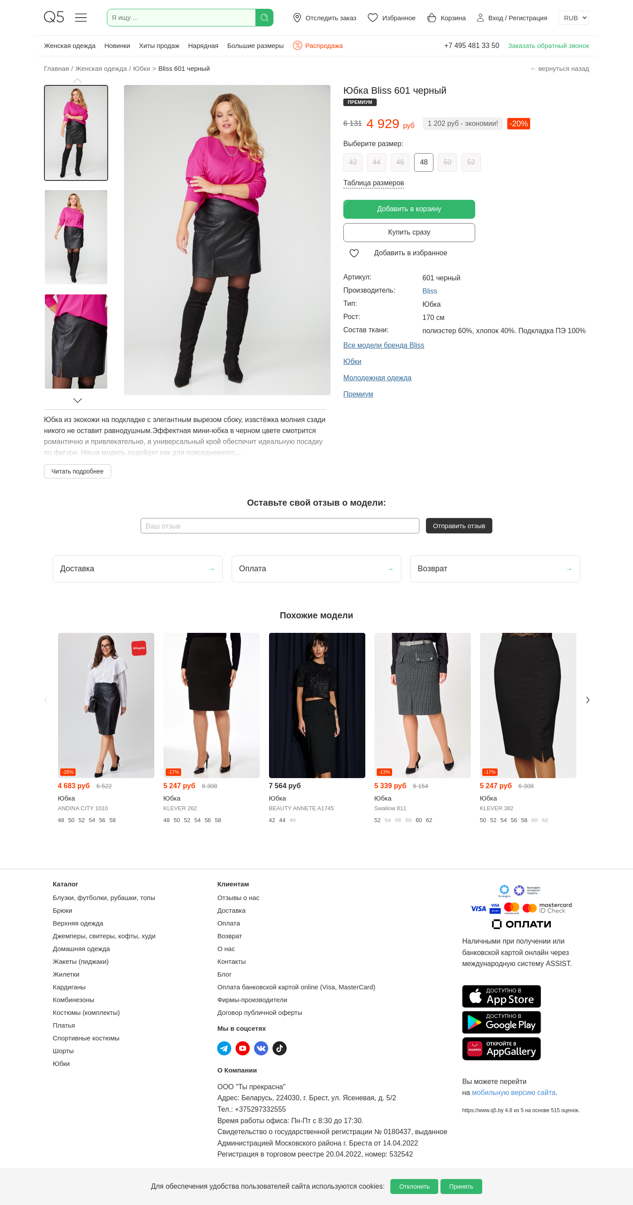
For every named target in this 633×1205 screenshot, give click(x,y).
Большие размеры (255, 45)
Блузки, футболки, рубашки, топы (104, 897)
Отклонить (414, 1186)
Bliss (429, 291)
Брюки (62, 910)
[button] (77, 80)
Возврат (229, 936)
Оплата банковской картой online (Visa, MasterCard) (296, 987)
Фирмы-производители (252, 999)
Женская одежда (69, 45)
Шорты (63, 1050)
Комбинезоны (74, 999)
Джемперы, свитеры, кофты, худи (104, 936)
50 (447, 162)
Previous (45, 699)
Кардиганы (69, 987)
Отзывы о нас (238, 897)
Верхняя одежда (78, 923)
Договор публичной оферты (259, 1012)
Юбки (61, 1063)
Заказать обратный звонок (548, 45)
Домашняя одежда (81, 948)
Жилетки (66, 974)
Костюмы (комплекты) (86, 1012)
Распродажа (317, 45)
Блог (224, 974)
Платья (64, 1025)
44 (377, 162)
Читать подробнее (77, 471)
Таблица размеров (373, 183)
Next (587, 699)
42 (353, 162)
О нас (226, 948)
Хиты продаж (159, 45)
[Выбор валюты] (573, 18)
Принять (461, 1186)
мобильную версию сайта (514, 1092)
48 (424, 162)
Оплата (228, 923)
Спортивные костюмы (86, 1038)
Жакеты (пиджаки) (81, 961)
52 (471, 162)
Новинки (117, 45)
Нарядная (203, 45)
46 (400, 162)
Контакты (231, 961)
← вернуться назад (559, 68)
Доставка (231, 910)
